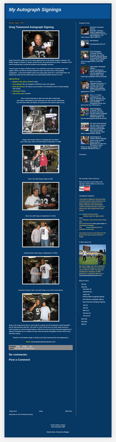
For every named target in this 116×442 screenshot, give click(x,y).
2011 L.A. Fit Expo (96, 95)
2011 (83, 319)
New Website (94, 40)
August (85, 294)
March (85, 310)
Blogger (66, 432)
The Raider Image (29, 348)
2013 (83, 284)
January (85, 315)
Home (41, 411)
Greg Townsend (18, 348)
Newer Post (13, 411)
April (84, 308)
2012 (83, 287)
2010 (83, 321)
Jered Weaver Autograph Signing (93, 299)
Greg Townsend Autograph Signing (94, 302)
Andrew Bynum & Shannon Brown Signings (98, 137)
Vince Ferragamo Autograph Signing (96, 52)
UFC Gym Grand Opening (98, 123)
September (86, 292)
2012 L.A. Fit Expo (96, 81)
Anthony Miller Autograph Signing (93, 296)
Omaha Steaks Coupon (58, 425)
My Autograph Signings (35, 9)
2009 (83, 324)
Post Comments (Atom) (25, 414)
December (86, 289)
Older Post (68, 411)
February (86, 313)
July (84, 305)
